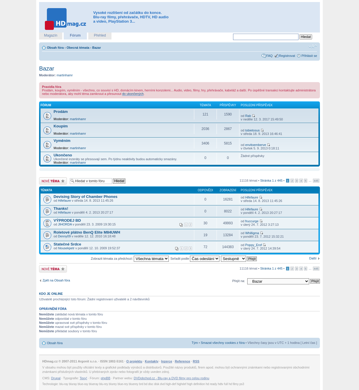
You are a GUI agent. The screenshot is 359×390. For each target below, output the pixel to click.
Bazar (96, 47)
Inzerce (166, 361)
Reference (182, 361)
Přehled (100, 35)
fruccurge (252, 221)
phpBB (105, 378)
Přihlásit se (309, 55)
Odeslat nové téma (53, 181)
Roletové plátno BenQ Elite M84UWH (87, 232)
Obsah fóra (55, 47)
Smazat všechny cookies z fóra (223, 342)
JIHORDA (65, 224)
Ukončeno (63, 155)
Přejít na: (238, 281)
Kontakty (151, 361)
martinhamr (65, 75)
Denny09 (64, 236)
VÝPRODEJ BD (67, 220)
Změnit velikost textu (313, 46)
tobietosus (252, 130)
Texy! (83, 378)
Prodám (61, 111)
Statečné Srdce (67, 244)
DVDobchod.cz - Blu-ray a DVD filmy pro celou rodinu (171, 378)
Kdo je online (51, 293)
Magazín (50, 35)
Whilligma (252, 233)
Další (312, 258)
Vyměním (62, 140)
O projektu (134, 361)
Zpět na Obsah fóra (56, 280)
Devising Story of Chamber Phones (86, 196)
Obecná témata (78, 47)
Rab (248, 116)
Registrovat (287, 55)
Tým (195, 342)
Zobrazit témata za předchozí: (130, 258)
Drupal (56, 378)
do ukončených (133, 93)
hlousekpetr (66, 248)
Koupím (61, 126)
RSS (196, 361)
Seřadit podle (194, 258)
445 (316, 180)
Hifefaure (64, 200)
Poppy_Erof (253, 245)
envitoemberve (255, 145)
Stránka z (271, 180)
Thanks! (61, 208)
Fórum (75, 35)
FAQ (269, 55)
